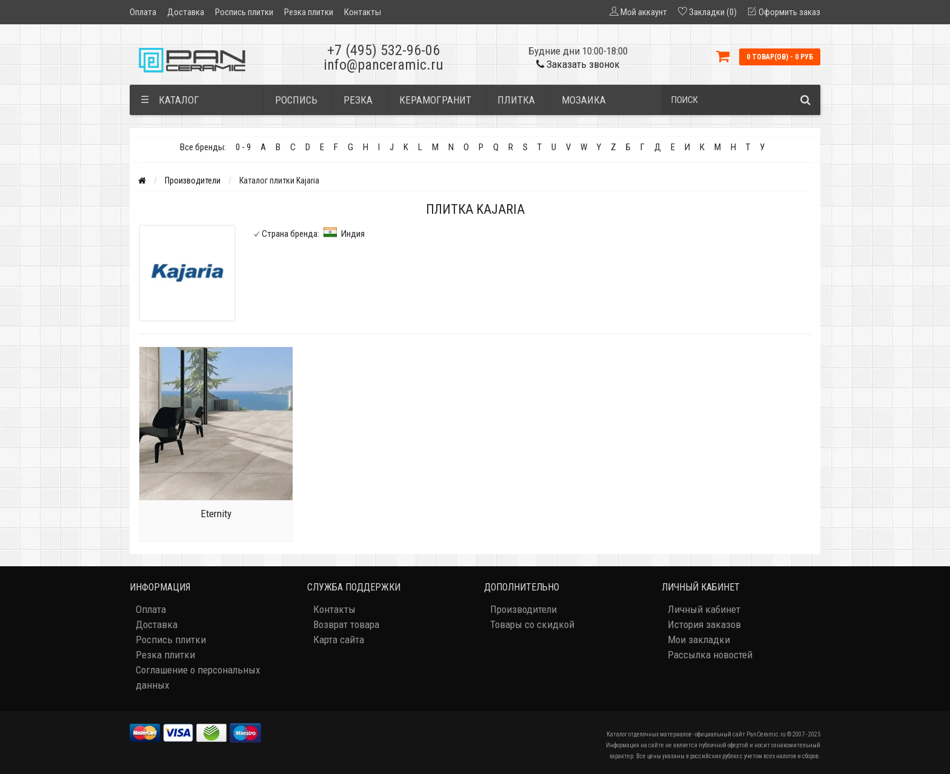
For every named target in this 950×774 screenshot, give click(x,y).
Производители (193, 180)
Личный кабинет (704, 609)
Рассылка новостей (710, 655)
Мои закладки (699, 639)
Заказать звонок (578, 64)
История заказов (704, 624)
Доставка (185, 12)
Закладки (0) (713, 12)
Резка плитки (308, 12)
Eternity (216, 514)
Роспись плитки (244, 12)
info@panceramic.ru (383, 64)
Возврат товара (346, 624)
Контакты (362, 12)
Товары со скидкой (532, 624)
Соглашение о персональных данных (198, 677)
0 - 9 (243, 147)
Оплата (143, 12)
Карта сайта (338, 639)
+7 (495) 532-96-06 (383, 50)
